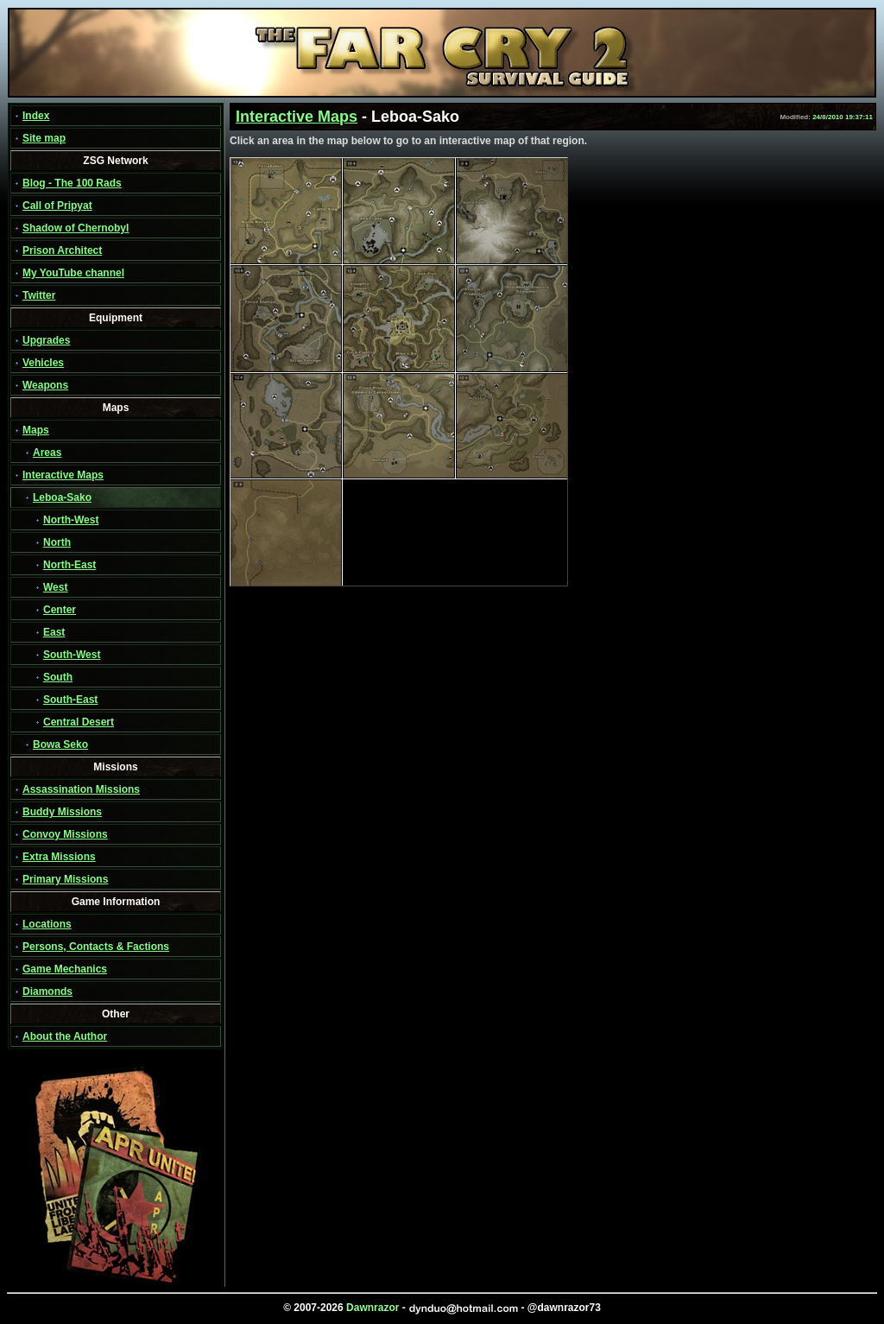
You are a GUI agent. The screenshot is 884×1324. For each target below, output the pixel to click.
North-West (70, 520)
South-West (71, 655)
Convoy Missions (65, 834)
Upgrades (46, 340)
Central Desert (78, 722)
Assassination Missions (81, 789)
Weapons (45, 385)
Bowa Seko (60, 744)
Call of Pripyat (57, 206)
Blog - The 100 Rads (72, 183)
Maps (35, 430)
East (54, 632)
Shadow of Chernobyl (75, 228)
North (57, 542)
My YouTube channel (73, 273)
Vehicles (43, 363)
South (58, 677)
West (55, 587)
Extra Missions (59, 857)
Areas (47, 453)
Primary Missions (65, 879)
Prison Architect (62, 250)
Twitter (38, 295)
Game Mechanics (64, 969)
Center (59, 610)
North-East (69, 565)
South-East (70, 700)
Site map (44, 138)
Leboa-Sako (62, 497)
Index (35, 116)
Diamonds (47, 991)
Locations (47, 924)
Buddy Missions (62, 812)
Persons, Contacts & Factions (95, 947)
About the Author (64, 1036)
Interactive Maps (63, 475)
